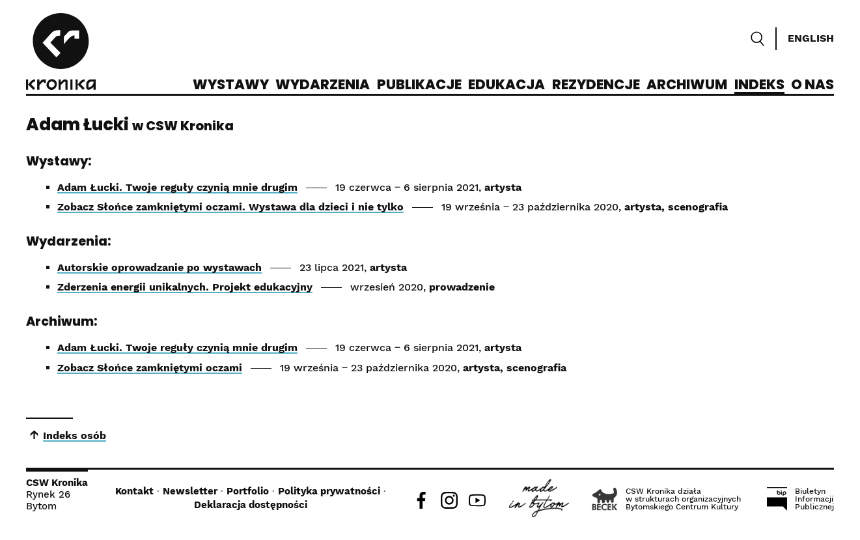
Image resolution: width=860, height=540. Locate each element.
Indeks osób (74, 435)
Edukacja (506, 85)
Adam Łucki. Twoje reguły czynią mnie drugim (177, 187)
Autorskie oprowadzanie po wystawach (159, 267)
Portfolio (248, 491)
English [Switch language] (811, 38)
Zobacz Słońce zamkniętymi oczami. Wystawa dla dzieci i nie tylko (230, 207)
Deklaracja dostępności (250, 505)
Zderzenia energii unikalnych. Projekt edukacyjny (184, 287)
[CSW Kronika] (61, 53)
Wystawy (231, 85)
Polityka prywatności (329, 491)
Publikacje (419, 85)
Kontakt (134, 491)
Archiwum (686, 85)
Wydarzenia (322, 85)
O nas (812, 85)
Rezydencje (596, 85)
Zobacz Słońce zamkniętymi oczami (149, 368)
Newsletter (190, 491)
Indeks (759, 85)
